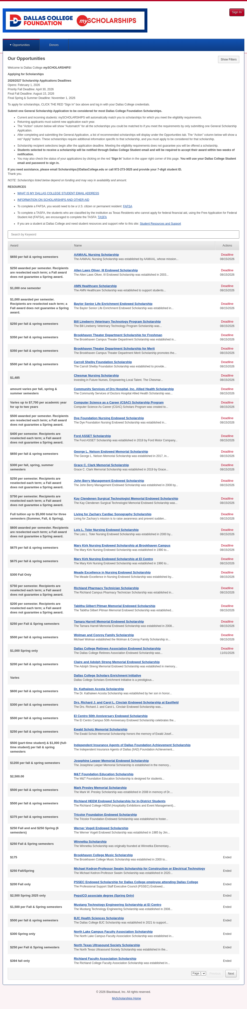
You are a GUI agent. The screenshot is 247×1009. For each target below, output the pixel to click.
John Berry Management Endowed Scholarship (109, 480)
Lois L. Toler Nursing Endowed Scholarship (106, 530)
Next (231, 973)
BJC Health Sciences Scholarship (99, 918)
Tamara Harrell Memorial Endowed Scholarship (109, 621)
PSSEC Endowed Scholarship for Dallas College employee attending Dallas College (136, 882)
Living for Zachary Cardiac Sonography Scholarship (112, 514)
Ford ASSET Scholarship (92, 436)
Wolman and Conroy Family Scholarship (104, 635)
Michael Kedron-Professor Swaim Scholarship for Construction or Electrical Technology (139, 868)
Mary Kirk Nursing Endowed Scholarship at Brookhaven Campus (122, 545)
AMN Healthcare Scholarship (95, 286)
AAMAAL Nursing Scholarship (96, 254)
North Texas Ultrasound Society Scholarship (107, 945)
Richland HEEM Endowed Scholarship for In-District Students (119, 801)
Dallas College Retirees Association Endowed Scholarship (117, 648)
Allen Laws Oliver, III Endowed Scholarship (106, 270)
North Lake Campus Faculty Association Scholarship (113, 931)
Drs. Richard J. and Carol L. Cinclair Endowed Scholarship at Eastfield (126, 702)
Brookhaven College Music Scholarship (103, 855)
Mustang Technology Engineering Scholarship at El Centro (117, 904)
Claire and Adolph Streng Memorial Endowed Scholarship (117, 662)
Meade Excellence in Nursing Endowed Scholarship (112, 572)
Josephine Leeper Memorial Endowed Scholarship (111, 760)
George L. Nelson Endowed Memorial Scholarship (111, 451)
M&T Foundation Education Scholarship (103, 774)
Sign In (237, 12)
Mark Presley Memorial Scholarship (100, 787)
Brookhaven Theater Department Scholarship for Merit (114, 348)
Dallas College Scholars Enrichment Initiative (107, 675)
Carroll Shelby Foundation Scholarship (103, 362)
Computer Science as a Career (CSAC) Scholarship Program (119, 402)
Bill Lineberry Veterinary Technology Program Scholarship (117, 321)
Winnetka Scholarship (90, 841)
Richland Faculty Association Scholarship (105, 958)
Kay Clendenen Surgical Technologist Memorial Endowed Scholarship (126, 498)
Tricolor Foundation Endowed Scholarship (105, 814)
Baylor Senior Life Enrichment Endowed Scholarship (113, 304)
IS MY (58, 193)
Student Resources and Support (160, 223)
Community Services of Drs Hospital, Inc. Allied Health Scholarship (124, 389)
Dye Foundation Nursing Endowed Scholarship (109, 418)
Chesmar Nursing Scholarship (96, 375)
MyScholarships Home (126, 998)
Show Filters (229, 59)
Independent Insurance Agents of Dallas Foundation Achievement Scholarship (132, 745)
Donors (54, 45)
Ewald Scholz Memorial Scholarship (100, 729)
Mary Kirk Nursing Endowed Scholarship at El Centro (113, 559)
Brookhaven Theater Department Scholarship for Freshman (118, 335)
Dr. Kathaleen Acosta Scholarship (99, 689)
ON (53, 200)
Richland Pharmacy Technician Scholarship (106, 588)
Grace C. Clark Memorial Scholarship (101, 465)
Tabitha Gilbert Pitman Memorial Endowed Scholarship (114, 606)
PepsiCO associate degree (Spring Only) (104, 895)
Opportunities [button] (21, 45)
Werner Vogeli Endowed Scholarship (101, 828)
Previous (215, 973)
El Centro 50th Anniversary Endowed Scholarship (111, 716)
